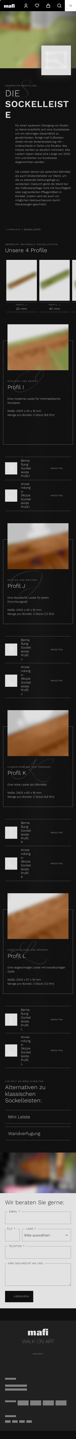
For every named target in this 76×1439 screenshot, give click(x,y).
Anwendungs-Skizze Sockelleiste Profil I (26, 495)
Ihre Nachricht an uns (25, 1263)
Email (14, 1212)
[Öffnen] (70, 5)
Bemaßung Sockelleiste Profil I (26, 468)
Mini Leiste (19, 1116)
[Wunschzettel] (37, 5)
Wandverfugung (24, 1133)
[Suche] (59, 5)
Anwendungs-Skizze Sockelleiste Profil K (26, 863)
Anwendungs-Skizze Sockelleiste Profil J (26, 680)
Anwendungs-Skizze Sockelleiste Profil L (26, 1050)
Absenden (19, 1296)
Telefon (17, 1246)
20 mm (21, 309)
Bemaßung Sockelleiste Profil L (26, 1019)
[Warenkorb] (48, 5)
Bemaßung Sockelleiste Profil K (26, 832)
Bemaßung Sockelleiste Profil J (26, 649)
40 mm (54, 309)
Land (31, 1229)
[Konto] (25, 5)
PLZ (11, 1229)
